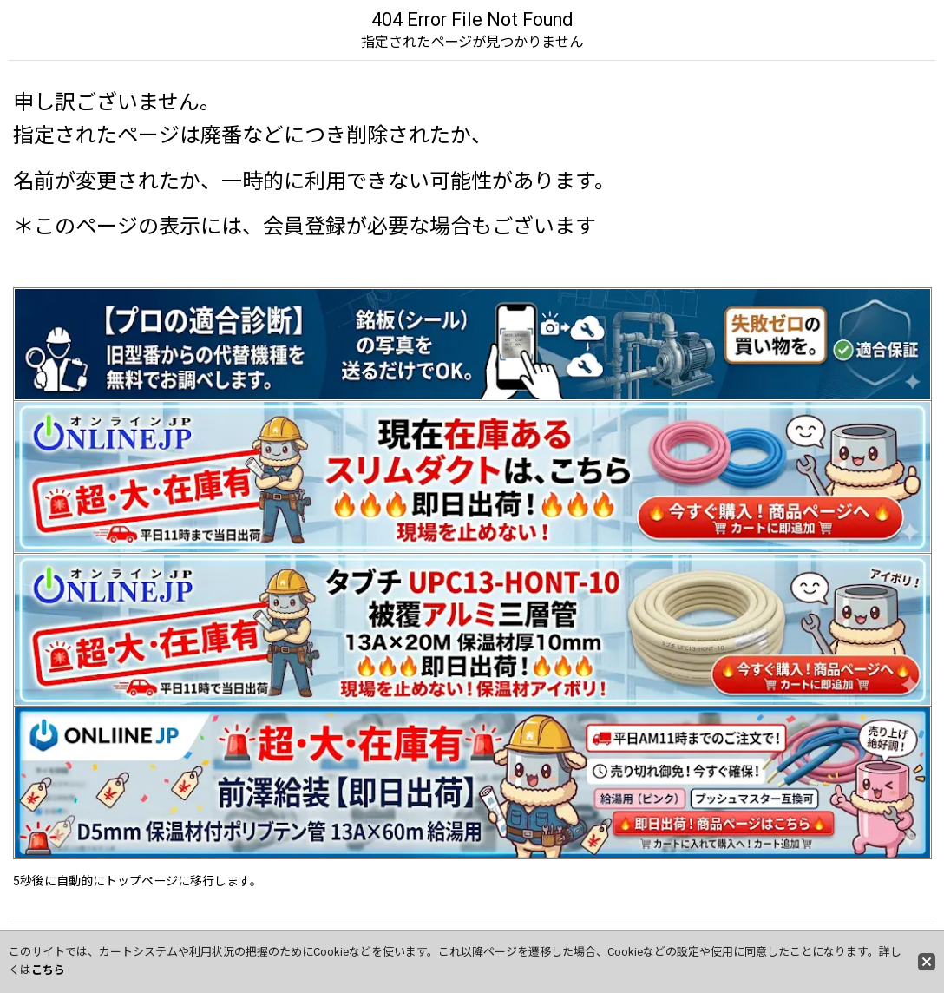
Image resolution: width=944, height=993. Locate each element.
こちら (48, 970)
